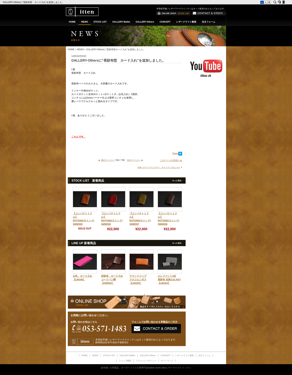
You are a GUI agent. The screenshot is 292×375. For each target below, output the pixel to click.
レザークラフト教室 (186, 22)
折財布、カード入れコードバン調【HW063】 (112, 279)
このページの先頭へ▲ (171, 160)
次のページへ (133, 160)
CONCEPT (165, 22)
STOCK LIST (100, 22)
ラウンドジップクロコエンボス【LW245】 (137, 279)
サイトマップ (167, 361)
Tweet (175, 153)
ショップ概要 (125, 361)
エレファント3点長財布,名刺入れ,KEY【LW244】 (169, 279)
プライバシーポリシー (146, 361)
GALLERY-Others (145, 22)
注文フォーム (208, 22)
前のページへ (108, 160)
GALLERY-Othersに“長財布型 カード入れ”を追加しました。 (34, 2)
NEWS (84, 22)
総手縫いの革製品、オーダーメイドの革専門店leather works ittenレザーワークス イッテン (146, 367)
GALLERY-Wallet (121, 22)
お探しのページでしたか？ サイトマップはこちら (158, 167)
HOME (72, 22)
